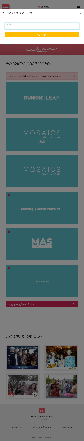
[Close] (80, 13)
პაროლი (10, 24)
